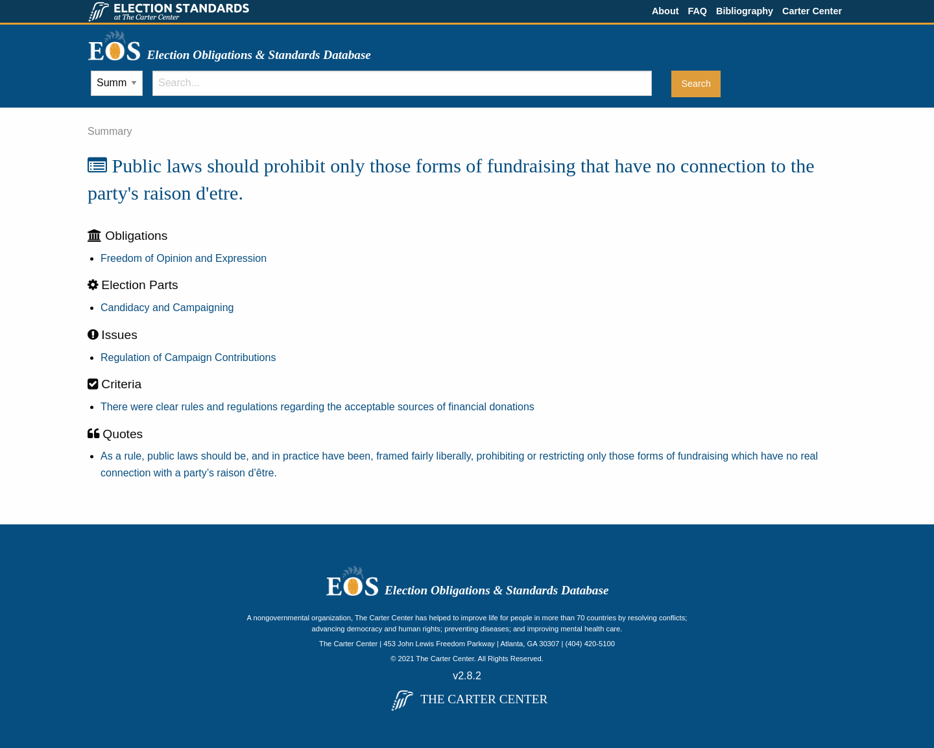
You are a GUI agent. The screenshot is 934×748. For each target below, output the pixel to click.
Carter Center (812, 11)
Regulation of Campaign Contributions (188, 357)
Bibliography (744, 11)
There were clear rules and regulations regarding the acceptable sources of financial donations (317, 406)
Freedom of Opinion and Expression (184, 258)
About (665, 11)
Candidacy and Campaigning (167, 307)
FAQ (697, 11)
